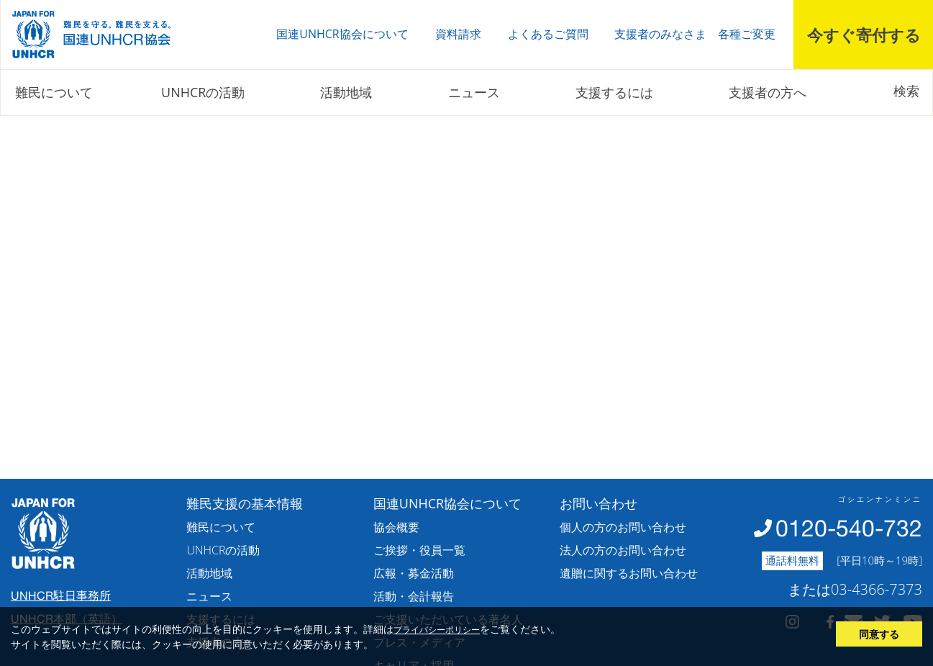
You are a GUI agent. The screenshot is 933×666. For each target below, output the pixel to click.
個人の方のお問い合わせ (623, 527)
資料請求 (458, 34)
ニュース (474, 92)
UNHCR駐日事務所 (61, 595)
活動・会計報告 (413, 596)
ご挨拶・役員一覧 (419, 550)
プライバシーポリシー (436, 629)
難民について (54, 92)
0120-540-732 (848, 528)
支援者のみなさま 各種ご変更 (694, 34)
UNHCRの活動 (203, 92)
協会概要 (396, 527)
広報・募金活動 (413, 573)
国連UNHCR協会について (342, 34)
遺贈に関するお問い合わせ (629, 573)
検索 (906, 90)
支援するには (614, 92)
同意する (879, 634)
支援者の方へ (767, 92)
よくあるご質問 (548, 34)
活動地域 (346, 92)
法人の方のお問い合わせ (623, 550)
